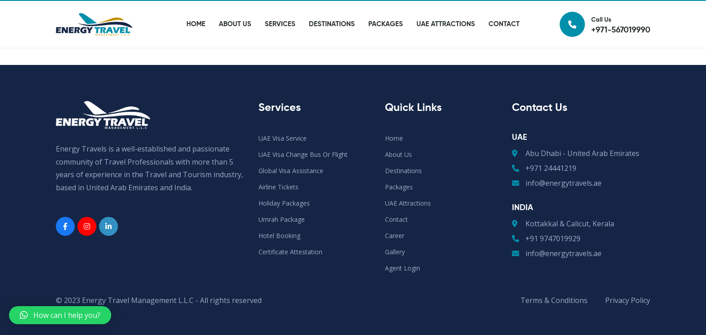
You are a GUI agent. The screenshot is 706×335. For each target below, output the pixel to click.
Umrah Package (281, 219)
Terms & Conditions (554, 300)
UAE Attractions (445, 41)
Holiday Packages (284, 203)
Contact (504, 41)
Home (195, 41)
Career (537, 9)
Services (280, 41)
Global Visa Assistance (290, 170)
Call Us (605, 41)
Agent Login (491, 9)
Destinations (332, 41)
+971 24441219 (544, 168)
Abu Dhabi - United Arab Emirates (575, 153)
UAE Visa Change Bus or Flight (303, 154)
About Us (235, 41)
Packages (385, 41)
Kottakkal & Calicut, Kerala (563, 223)
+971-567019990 (180, 9)
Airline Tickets (278, 187)
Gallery (578, 9)
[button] (60, 315)
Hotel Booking (279, 235)
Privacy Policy (627, 300)
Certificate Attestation (290, 252)
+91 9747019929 (546, 238)
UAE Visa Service (282, 138)
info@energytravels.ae (99, 9)
